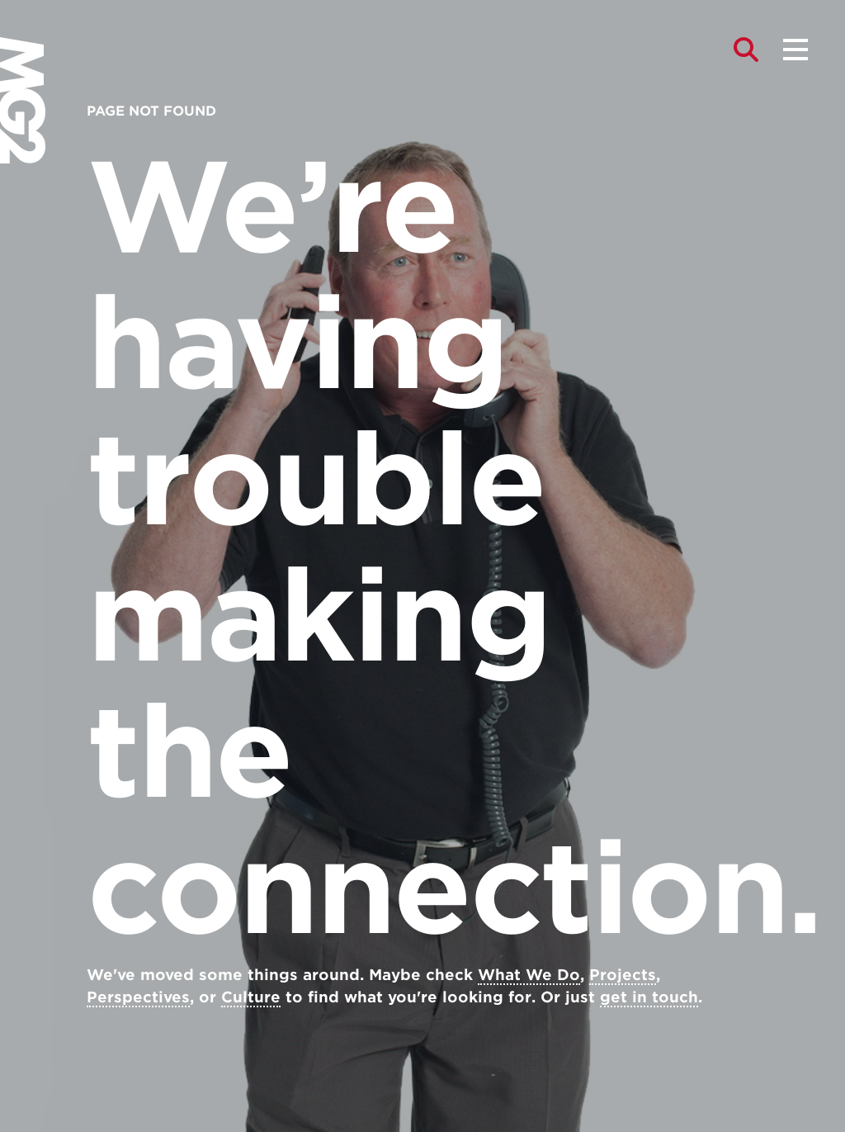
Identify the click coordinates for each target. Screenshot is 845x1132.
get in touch (649, 997)
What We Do (529, 974)
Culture (251, 997)
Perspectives (138, 997)
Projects (622, 974)
